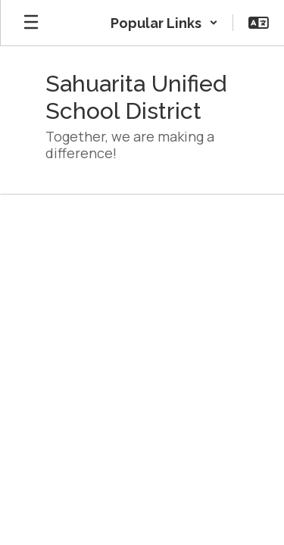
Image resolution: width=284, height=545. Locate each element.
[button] (164, 22)
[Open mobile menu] (31, 22)
